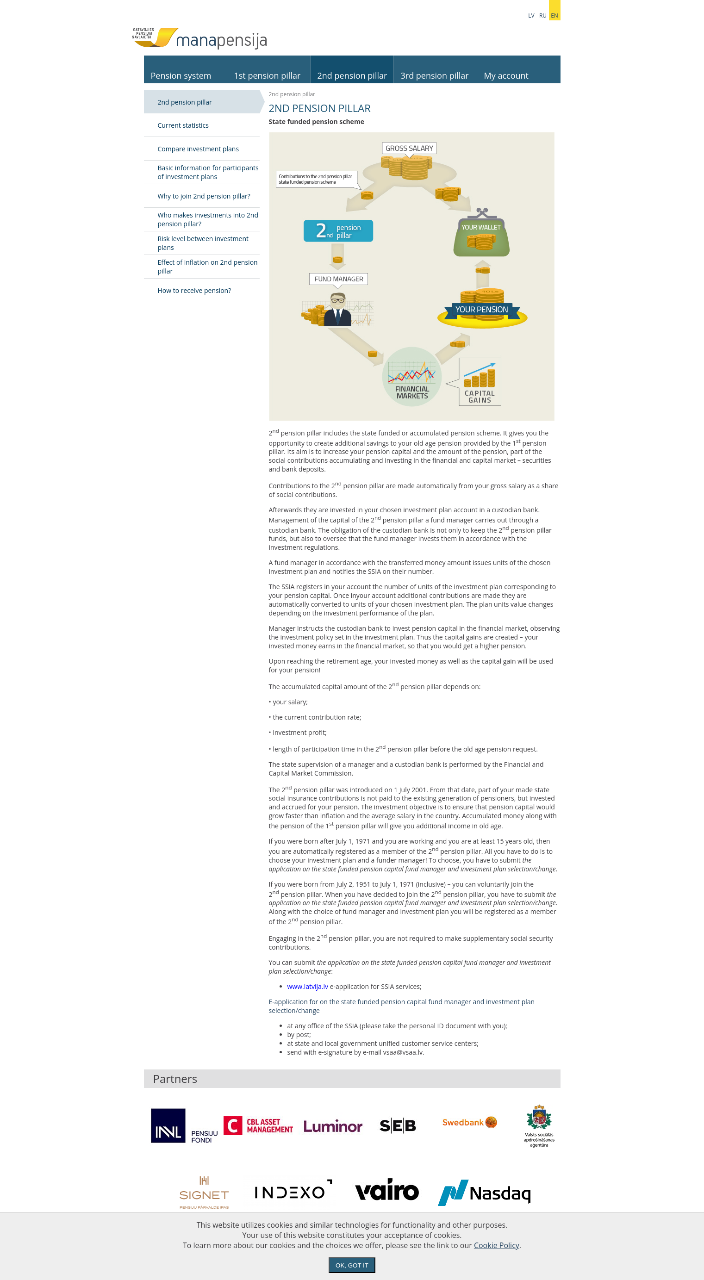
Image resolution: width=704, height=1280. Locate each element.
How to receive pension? (194, 290)
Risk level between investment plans (203, 243)
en (554, 15)
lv (531, 15)
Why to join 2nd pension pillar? (204, 196)
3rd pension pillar (435, 75)
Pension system (181, 75)
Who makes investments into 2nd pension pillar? (208, 219)
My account (506, 75)
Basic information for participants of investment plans (208, 172)
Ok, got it (352, 1265)
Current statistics (183, 125)
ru (543, 15)
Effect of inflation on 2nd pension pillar (208, 266)
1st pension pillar (267, 75)
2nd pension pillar (352, 75)
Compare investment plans (198, 148)
